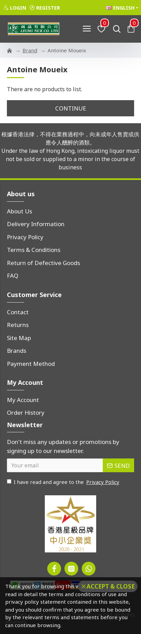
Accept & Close (111, 586)
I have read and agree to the (63, 482)
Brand (29, 50)
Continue (70, 108)
